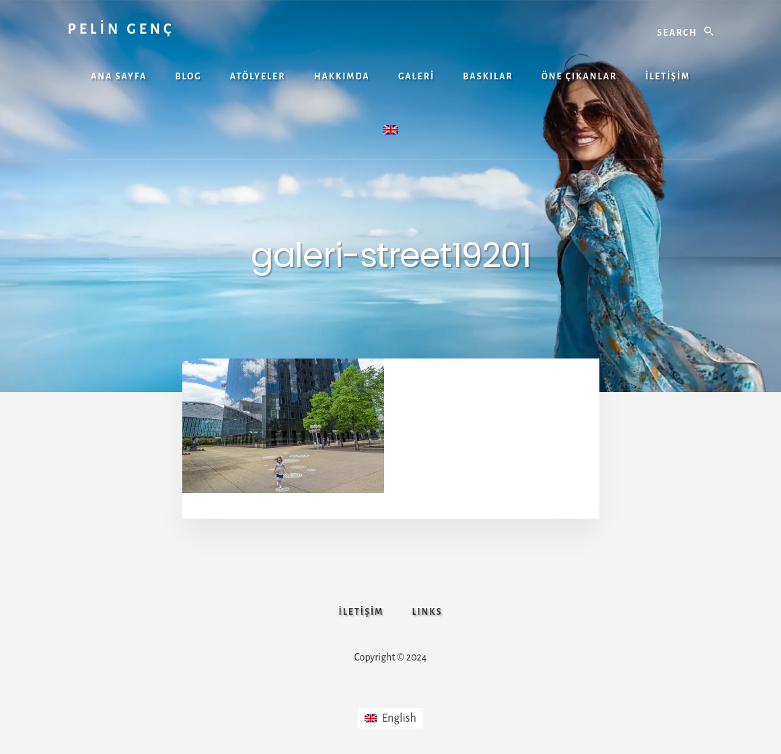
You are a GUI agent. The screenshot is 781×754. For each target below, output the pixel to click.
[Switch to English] (390, 718)
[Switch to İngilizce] (391, 131)
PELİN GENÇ (121, 29)
